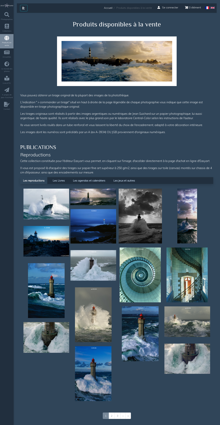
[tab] (34, 180)
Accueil (108, 7)
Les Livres (59, 180)
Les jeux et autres (124, 180)
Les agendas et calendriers (89, 180)
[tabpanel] (116, 303)
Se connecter (167, 7)
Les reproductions (34, 180)
